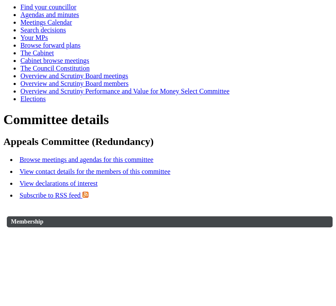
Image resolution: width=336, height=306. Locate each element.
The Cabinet (37, 53)
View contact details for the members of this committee (95, 171)
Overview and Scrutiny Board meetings (74, 75)
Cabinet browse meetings (54, 60)
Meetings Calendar (46, 22)
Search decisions (43, 30)
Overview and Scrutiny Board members (74, 83)
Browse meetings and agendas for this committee (87, 159)
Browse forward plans (50, 45)
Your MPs (34, 37)
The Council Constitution (55, 68)
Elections (33, 98)
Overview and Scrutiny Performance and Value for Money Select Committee (125, 91)
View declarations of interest (58, 183)
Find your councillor (48, 7)
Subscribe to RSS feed (54, 195)
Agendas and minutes (49, 14)
